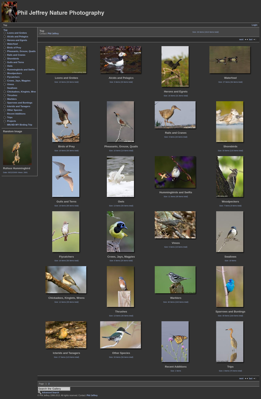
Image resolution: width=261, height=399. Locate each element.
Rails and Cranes (16, 55)
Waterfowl (12, 44)
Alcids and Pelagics (17, 36)
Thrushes (12, 95)
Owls (9, 66)
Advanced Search (50, 392)
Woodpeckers (14, 73)
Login (254, 25)
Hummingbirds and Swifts (21, 69)
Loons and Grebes (17, 33)
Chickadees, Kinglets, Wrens (22, 91)
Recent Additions (16, 113)
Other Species (14, 110)
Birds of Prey (14, 47)
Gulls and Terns (15, 62)
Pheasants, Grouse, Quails (21, 51)
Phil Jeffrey (53, 33)
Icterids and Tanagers (18, 106)
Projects (11, 121)
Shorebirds (13, 58)
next (241, 39)
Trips (9, 117)
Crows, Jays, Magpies (19, 80)
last (250, 39)
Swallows (12, 88)
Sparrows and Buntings (19, 102)
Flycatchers (13, 77)
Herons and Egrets (17, 40)
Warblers (12, 99)
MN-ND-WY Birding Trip (19, 124)
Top (5, 30)
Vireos (10, 84)
